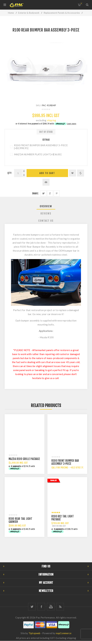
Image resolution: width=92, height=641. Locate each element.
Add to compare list (80, 173)
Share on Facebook (50, 193)
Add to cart (47, 173)
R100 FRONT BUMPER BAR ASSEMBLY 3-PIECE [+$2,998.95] (41, 147)
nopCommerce (63, 633)
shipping (51, 120)
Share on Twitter (43, 193)
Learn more (71, 124)
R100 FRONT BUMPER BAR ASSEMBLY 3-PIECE (65, 462)
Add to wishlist (72, 173)
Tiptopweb (34, 633)
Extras (46, 139)
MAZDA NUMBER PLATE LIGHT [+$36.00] (37, 154)
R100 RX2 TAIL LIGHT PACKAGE (62, 518)
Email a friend (46, 182)
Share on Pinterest (57, 193)
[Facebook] (41, 606)
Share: (35, 193)
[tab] (46, 206)
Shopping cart (81, 3)
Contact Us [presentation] (46, 220)
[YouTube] (50, 606)
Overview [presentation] (46, 206)
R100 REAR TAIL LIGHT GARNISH (20, 520)
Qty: (10, 172)
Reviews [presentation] (46, 213)
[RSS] (60, 606)
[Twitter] (32, 606)
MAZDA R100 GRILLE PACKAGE (24, 459)
